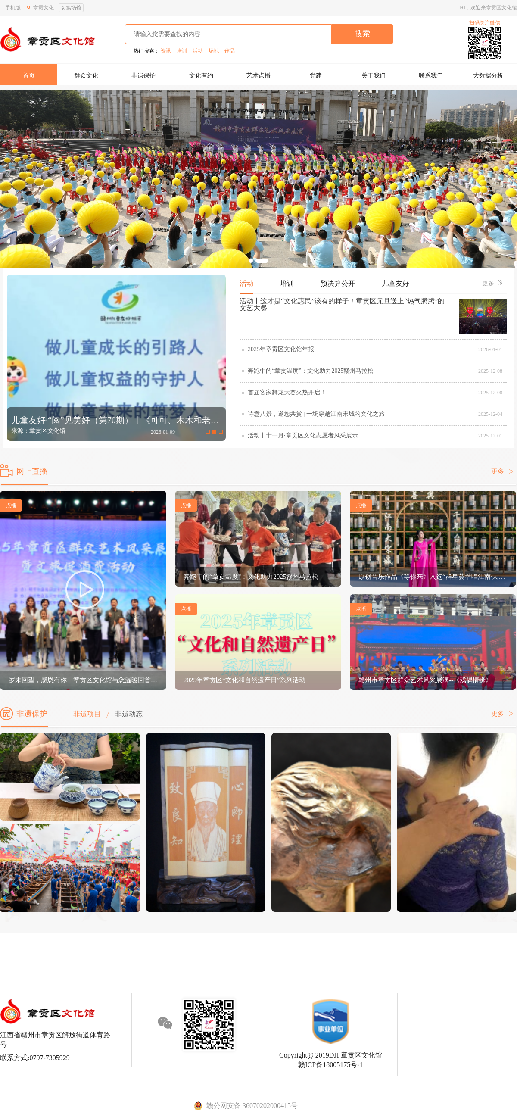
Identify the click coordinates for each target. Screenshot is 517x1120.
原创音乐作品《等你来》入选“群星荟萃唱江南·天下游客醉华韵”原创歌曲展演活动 (433, 576)
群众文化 (86, 75)
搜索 (362, 33)
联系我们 (431, 75)
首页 (29, 75)
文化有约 (201, 75)
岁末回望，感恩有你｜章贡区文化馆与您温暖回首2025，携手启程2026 (83, 680)
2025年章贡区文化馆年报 (281, 349)
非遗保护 (143, 75)
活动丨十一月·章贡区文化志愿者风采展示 (303, 435)
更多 (492, 283)
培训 (182, 51)
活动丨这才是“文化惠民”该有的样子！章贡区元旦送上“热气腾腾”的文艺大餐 (342, 304)
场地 (214, 51)
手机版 (13, 8)
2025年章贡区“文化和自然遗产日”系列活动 (244, 680)
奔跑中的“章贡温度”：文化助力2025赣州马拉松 (311, 371)
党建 (316, 75)
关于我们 (373, 75)
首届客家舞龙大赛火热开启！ (287, 392)
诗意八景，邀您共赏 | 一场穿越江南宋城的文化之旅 (316, 414)
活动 (198, 51)
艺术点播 (258, 75)
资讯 (166, 51)
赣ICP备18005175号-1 (330, 1064)
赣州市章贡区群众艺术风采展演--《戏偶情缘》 (425, 680)
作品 (229, 51)
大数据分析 (488, 75)
